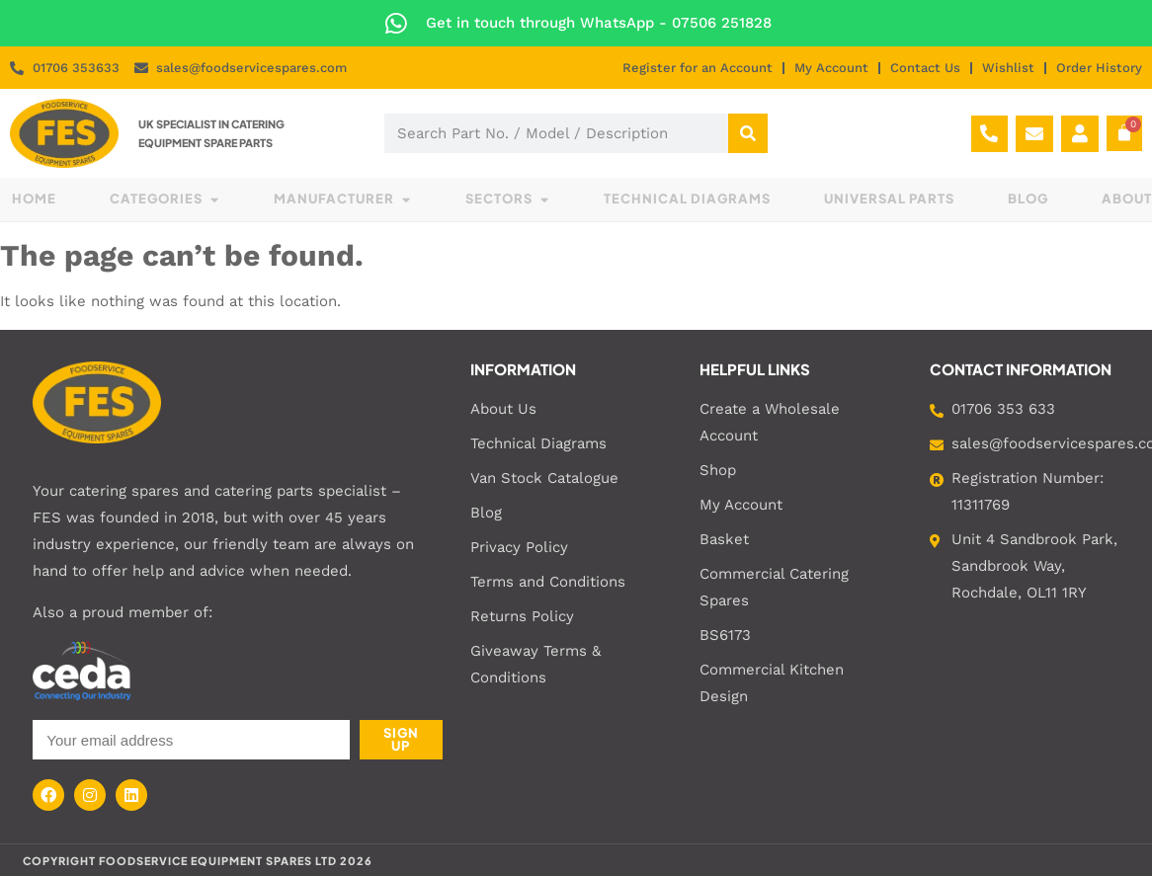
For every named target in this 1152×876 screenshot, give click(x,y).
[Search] (748, 133)
